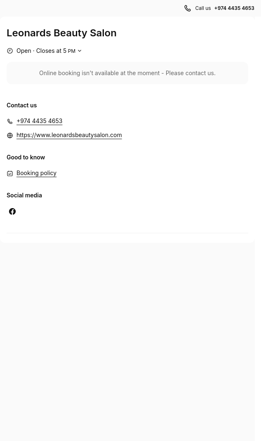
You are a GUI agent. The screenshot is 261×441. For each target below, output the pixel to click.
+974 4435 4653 (39, 120)
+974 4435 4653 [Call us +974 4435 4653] (234, 8)
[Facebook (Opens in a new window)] (12, 211)
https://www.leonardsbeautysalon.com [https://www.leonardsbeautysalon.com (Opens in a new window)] (69, 134)
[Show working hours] (45, 50)
